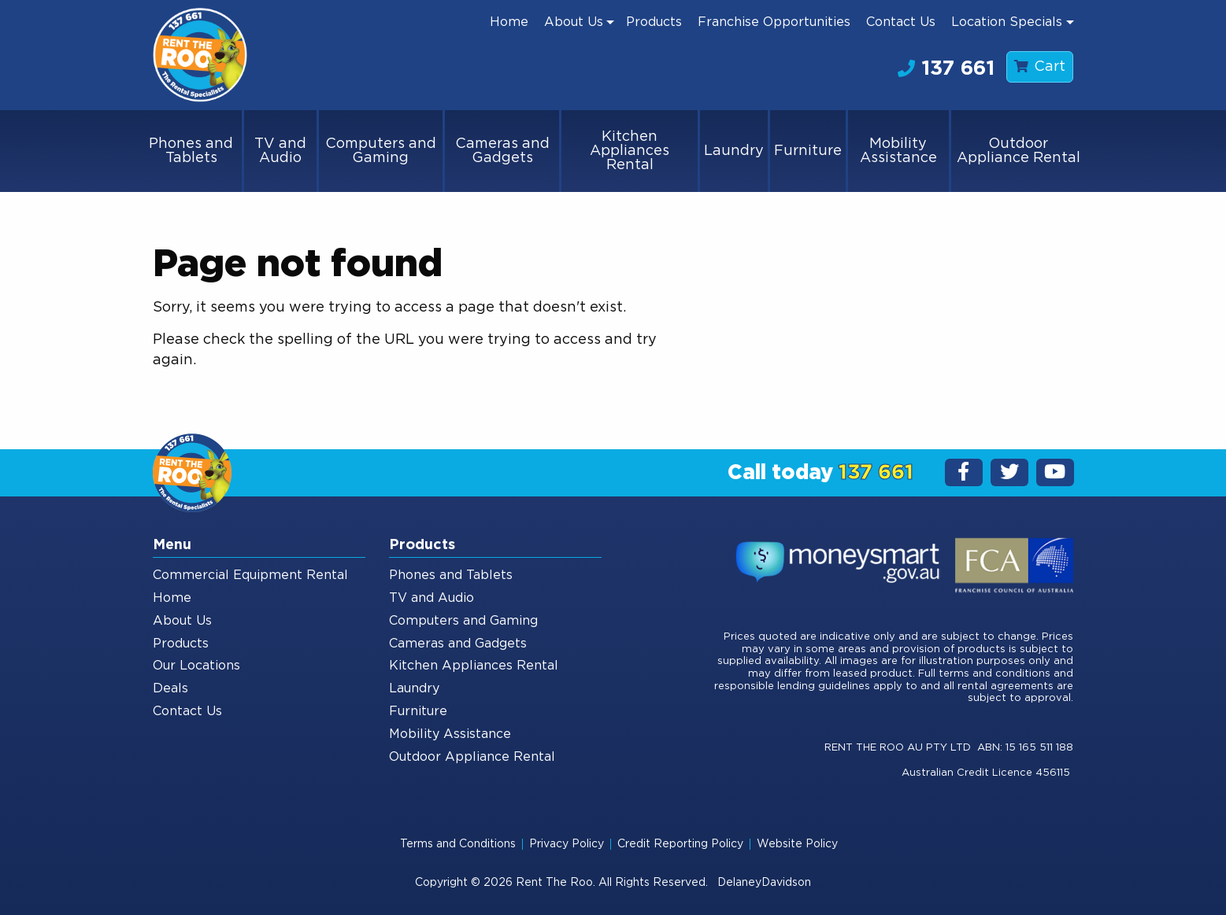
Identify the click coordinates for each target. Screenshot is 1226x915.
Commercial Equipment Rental (250, 575)
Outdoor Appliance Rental (1018, 151)
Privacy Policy (566, 844)
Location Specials (1006, 22)
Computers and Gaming (380, 151)
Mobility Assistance (898, 151)
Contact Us (900, 22)
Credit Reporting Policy (680, 844)
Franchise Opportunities (774, 22)
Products (654, 22)
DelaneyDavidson (764, 882)
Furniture (808, 151)
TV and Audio (280, 151)
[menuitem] (509, 22)
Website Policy (797, 844)
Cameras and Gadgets (502, 151)
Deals (170, 688)
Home (509, 22)
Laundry (734, 151)
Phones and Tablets (191, 151)
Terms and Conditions (458, 844)
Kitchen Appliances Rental (629, 151)
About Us (573, 22)
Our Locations (196, 665)
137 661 (946, 68)
